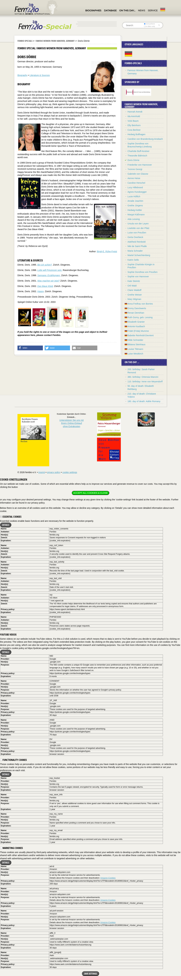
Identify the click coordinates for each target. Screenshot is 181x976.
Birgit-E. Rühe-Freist (107, 251)
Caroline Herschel (136, 183)
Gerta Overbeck (135, 237)
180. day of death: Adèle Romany (143, 401)
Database (110, 10)
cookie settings (69, 472)
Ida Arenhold (133, 116)
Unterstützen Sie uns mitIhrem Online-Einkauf (71, 423)
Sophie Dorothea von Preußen (142, 272)
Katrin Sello (133, 260)
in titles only (149, 26)
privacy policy (53, 472)
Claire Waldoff (134, 290)
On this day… (127, 10)
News (141, 10)
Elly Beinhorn (134, 125)
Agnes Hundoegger (137, 192)
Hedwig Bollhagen (136, 134)
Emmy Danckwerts (136, 308)
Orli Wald (132, 285)
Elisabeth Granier (136, 322)
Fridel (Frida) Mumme (138, 331)
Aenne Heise (133, 178)
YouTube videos (8, 634)
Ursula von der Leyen (138, 223)
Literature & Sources (40, 75)
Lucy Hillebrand (135, 187)
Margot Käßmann (136, 214)
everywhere (149, 24)
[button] (30, 348)
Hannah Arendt (134, 111)
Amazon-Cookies (108, 878)
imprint (41, 472)
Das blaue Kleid (45, 286)
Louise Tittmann (135, 349)
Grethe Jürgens (135, 205)
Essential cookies (10, 516)
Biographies (93, 10)
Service (153, 10)
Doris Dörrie (133, 160)
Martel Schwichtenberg (138, 255)
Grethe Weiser (134, 294)
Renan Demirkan (135, 312)
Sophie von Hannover (138, 276)
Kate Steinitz (133, 281)
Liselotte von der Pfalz (138, 228)
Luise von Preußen (136, 232)
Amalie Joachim (135, 201)
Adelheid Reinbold (136, 242)
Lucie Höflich (133, 196)
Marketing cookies (11, 848)
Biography (22, 75)
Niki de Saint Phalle (137, 246)
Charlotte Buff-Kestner (138, 151)
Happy (40, 291)
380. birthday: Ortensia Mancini (142, 377)
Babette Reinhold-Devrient (140, 335)
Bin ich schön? (44, 264)
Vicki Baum (133, 121)
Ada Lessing (133, 219)
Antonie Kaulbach (136, 326)
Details (5, 524)
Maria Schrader (135, 251)
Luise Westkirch (135, 353)
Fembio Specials (24, 40)
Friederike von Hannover (139, 165)
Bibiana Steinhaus (136, 344)
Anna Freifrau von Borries (140, 303)
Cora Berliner (134, 130)
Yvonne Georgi (134, 169)
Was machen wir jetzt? (48, 280)
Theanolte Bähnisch (137, 155)
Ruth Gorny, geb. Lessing (140, 317)
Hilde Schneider (135, 340)
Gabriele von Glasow (137, 174)
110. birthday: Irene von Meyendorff (145, 381)
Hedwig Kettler (134, 210)
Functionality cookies (13, 760)
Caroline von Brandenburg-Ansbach (145, 139)
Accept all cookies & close (90, 493)
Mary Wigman (134, 299)
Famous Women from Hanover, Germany (55, 40)
